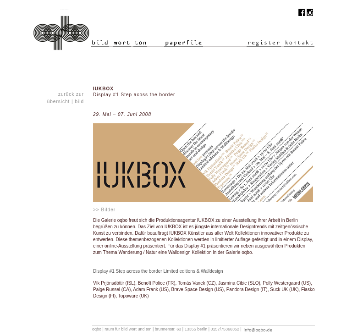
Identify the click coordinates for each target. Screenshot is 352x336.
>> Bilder (104, 209)
